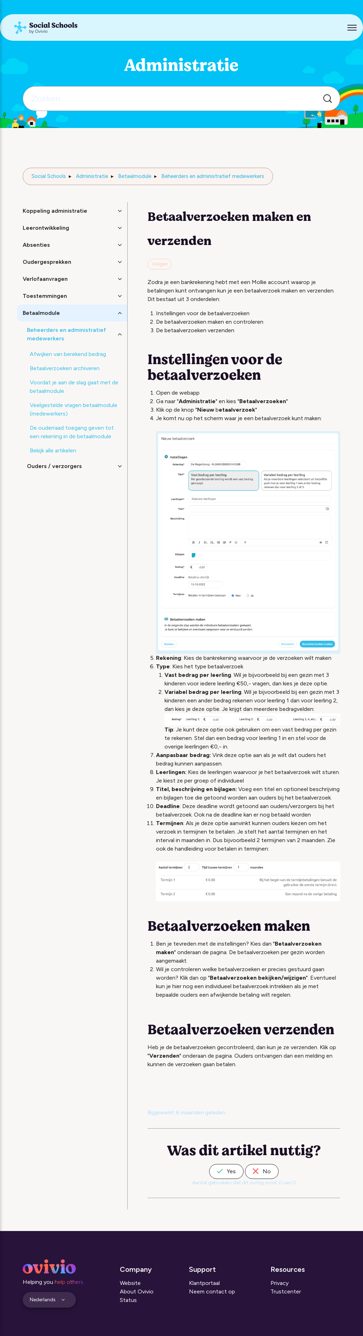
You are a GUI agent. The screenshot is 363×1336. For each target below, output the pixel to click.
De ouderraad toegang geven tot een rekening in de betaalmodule (72, 432)
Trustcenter (285, 1291)
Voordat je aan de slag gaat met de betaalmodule (74, 386)
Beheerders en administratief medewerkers (212, 176)
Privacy (279, 1283)
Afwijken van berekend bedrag (68, 354)
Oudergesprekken (47, 261)
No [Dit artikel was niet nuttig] (262, 1171)
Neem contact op (212, 1291)
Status (128, 1300)
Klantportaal (204, 1283)
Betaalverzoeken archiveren (65, 368)
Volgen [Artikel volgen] (160, 264)
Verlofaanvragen (45, 278)
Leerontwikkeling (46, 227)
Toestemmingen (45, 296)
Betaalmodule (134, 176)
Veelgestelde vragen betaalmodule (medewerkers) (73, 409)
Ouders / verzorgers (54, 466)
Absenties (36, 244)
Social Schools (49, 176)
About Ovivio (136, 1291)
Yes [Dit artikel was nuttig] (226, 1171)
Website (130, 1283)
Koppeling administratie (55, 210)
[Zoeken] (181, 98)
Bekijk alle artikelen (53, 450)
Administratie (92, 176)
